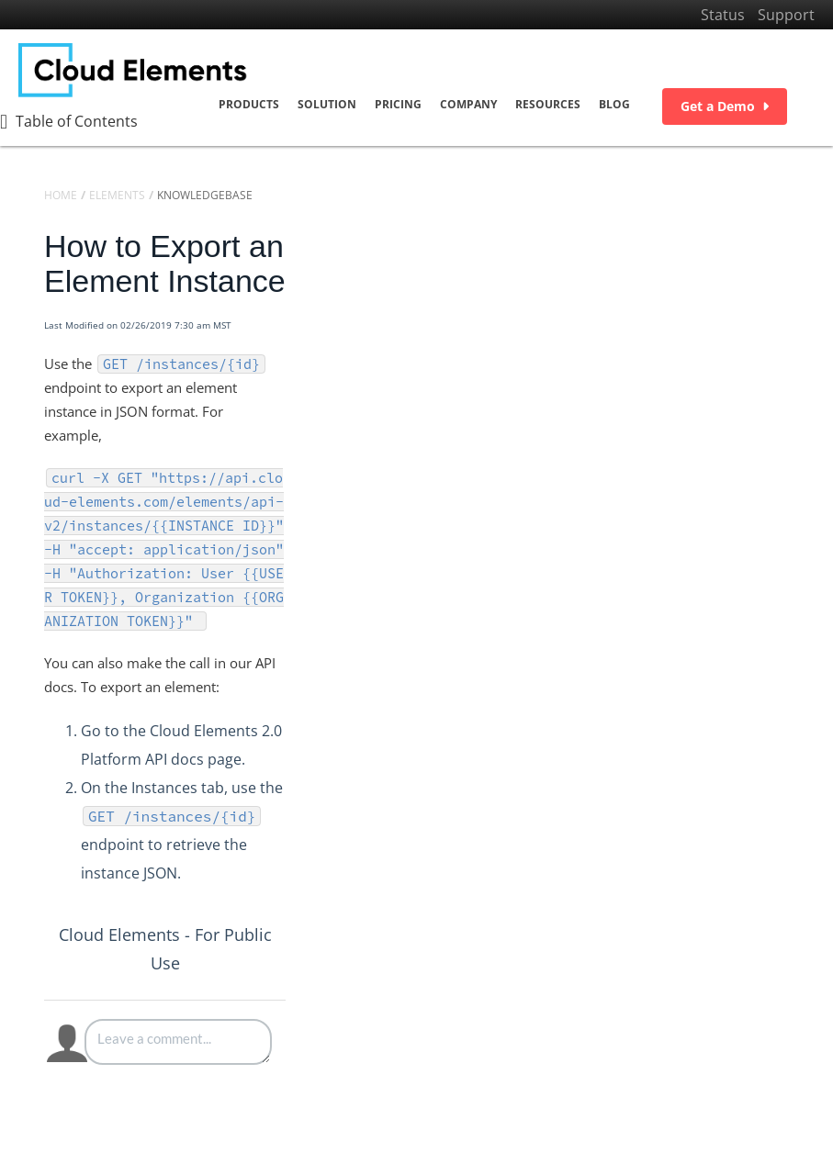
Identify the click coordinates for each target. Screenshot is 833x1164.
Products (249, 104)
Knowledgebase (205, 195)
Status (723, 15)
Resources (547, 104)
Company (468, 104)
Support (786, 15)
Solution (327, 104)
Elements (117, 195)
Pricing (398, 104)
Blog (614, 104)
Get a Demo (725, 106)
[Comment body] (178, 1042)
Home (60, 195)
